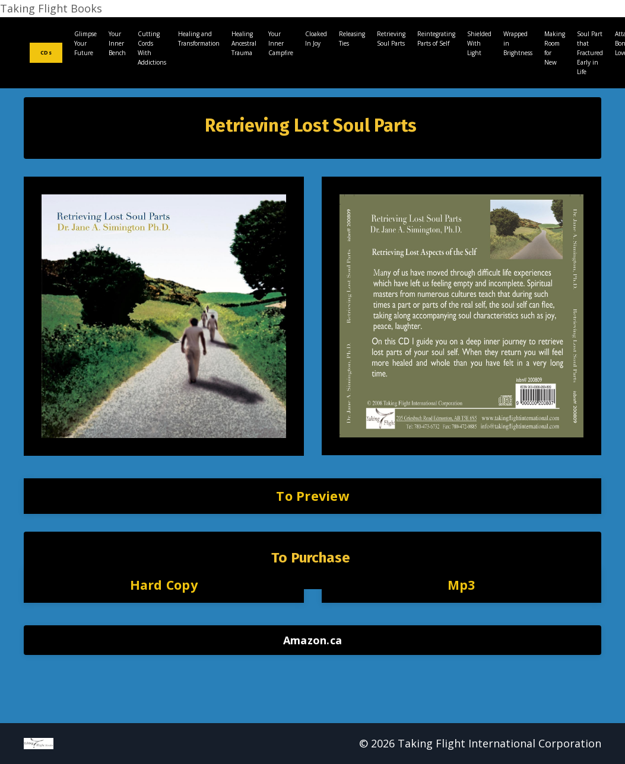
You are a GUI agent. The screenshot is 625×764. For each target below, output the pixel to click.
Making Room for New (554, 48)
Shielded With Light (479, 43)
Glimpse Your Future (85, 43)
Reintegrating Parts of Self (436, 38)
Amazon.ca (312, 640)
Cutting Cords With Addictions (152, 48)
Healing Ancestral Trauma (243, 43)
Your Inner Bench (117, 43)
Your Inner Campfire (280, 43)
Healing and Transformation (199, 38)
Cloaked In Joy (316, 38)
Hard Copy (164, 584)
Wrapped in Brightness (517, 43)
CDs (46, 52)
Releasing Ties (352, 38)
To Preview (312, 495)
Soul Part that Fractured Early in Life (590, 53)
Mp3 (461, 584)
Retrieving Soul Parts (391, 38)
